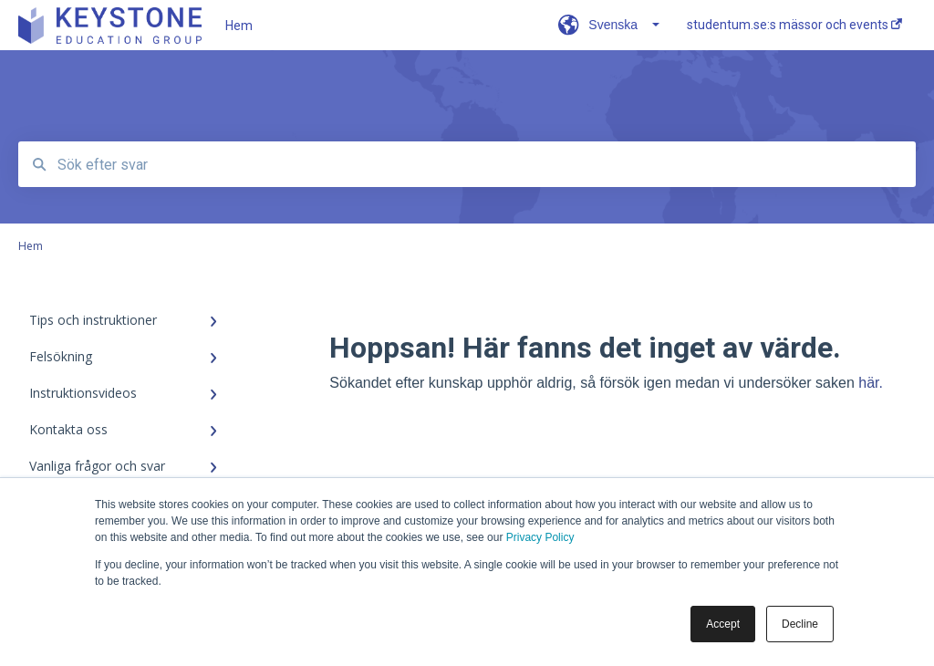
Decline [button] (800, 624)
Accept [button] (723, 624)
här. (870, 382)
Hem (239, 25)
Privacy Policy (540, 537)
